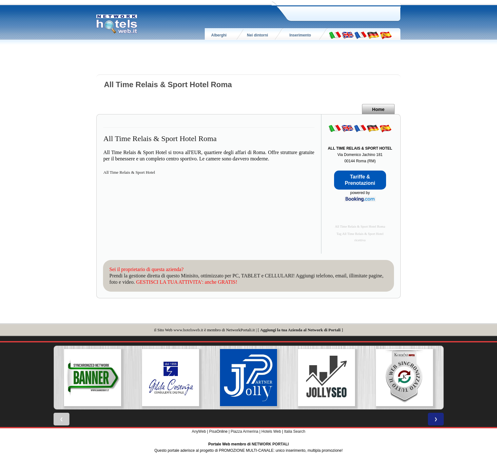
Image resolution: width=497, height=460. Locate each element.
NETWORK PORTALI (270, 444)
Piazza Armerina (244, 431)
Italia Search (294, 431)
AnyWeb (199, 431)
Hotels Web (271, 431)
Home (378, 109)
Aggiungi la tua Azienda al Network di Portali (300, 329)
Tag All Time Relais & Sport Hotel (360, 234)
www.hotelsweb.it (188, 329)
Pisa (212, 431)
